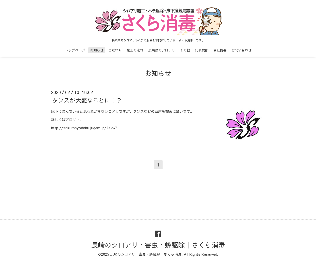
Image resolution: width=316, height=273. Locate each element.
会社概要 (220, 50)
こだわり (115, 50)
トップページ (75, 50)
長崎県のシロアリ (161, 50)
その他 (185, 50)
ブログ (70, 119)
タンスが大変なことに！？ (87, 100)
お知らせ (96, 50)
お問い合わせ (241, 50)
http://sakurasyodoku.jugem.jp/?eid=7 (84, 127)
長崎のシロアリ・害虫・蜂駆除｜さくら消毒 (158, 244)
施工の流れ (135, 50)
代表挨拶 (201, 50)
